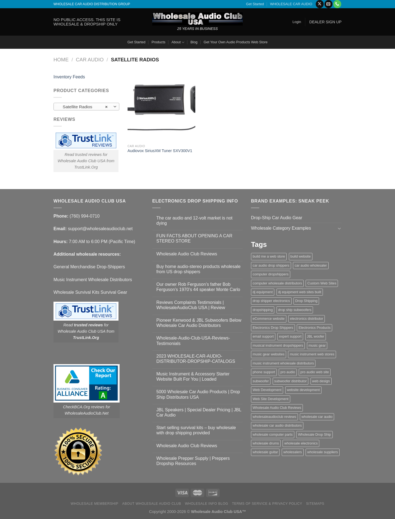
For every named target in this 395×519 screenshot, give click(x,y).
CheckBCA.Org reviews (84, 407)
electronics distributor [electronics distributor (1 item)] (306, 318)
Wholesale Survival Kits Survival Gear (90, 292)
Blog (194, 42)
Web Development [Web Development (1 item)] (267, 390)
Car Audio (90, 59)
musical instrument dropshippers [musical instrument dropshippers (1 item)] (278, 345)
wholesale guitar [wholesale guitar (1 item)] (265, 452)
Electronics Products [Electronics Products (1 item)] (314, 328)
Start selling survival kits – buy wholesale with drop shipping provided (196, 430)
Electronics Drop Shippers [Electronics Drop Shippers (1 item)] (273, 328)
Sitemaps (315, 504)
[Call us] (337, 4)
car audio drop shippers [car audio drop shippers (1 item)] (271, 265)
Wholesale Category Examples (281, 228)
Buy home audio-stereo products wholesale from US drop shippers (198, 269)
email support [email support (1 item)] (263, 336)
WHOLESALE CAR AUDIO (291, 4)
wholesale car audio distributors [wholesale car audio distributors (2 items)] (277, 425)
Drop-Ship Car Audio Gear (276, 217)
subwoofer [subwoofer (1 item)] (261, 381)
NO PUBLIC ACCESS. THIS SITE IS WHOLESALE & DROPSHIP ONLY (86, 21)
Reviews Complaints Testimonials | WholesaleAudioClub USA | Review (190, 305)
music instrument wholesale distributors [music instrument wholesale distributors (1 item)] (283, 363)
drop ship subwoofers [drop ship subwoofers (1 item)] (295, 310)
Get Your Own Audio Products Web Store (235, 42)
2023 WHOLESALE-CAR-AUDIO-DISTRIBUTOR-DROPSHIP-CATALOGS (195, 359)
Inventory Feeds (69, 77)
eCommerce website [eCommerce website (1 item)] (269, 318)
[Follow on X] (320, 4)
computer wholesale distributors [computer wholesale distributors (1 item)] (277, 283)
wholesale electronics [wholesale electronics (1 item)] (301, 443)
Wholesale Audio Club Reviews (186, 254)
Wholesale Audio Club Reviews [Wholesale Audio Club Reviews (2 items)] (277, 408)
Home (61, 59)
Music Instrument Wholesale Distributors (92, 279)
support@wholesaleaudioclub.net (100, 228)
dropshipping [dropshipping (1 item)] (263, 310)
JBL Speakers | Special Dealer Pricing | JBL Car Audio (198, 412)
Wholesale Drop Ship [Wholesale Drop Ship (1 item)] (314, 434)
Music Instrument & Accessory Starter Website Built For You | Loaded (193, 376)
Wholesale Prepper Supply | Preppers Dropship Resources (193, 461)
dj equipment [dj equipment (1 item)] (263, 292)
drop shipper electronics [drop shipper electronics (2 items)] (271, 301)
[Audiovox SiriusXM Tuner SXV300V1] (161, 107)
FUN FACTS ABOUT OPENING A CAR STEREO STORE (194, 238)
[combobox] (86, 106)
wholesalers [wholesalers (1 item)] (292, 452)
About (177, 42)
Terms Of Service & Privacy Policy (267, 504)
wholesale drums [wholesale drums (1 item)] (266, 443)
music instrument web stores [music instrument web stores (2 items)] (312, 354)
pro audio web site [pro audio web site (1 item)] (314, 372)
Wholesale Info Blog (206, 504)
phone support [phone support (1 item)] (264, 372)
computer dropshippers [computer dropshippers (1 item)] (271, 274)
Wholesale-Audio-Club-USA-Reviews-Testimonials (193, 341)
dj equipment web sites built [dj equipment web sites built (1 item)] (299, 292)
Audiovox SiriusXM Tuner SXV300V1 (160, 151)
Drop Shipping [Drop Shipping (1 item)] (306, 301)
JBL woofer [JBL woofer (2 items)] (316, 336)
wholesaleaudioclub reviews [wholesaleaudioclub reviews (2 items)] (274, 417)
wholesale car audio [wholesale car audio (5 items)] (316, 417)
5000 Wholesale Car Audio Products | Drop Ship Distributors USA (198, 394)
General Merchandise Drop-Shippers (89, 266)
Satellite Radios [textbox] (83, 107)
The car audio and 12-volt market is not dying (194, 221)
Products (158, 42)
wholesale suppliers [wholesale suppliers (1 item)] (322, 452)
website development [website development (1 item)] (303, 390)
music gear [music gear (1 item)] (317, 345)
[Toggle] (339, 228)
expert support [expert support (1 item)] (290, 336)
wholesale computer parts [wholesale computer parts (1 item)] (273, 434)
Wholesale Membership (95, 504)
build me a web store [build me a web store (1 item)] (269, 256)
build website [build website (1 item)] (300, 256)
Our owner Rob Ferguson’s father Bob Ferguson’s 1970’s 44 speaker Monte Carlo (198, 287)
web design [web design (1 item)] (321, 381)
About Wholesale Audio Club (151, 504)
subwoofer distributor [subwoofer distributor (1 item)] (290, 381)
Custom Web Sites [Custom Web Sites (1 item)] (321, 283)
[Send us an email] (328, 4)
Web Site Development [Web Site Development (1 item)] (271, 399)
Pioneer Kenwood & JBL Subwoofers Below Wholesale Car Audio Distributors (198, 323)
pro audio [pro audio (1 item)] (287, 372)
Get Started (255, 4)
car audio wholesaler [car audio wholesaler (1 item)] (311, 265)
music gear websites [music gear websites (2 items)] (268, 354)
